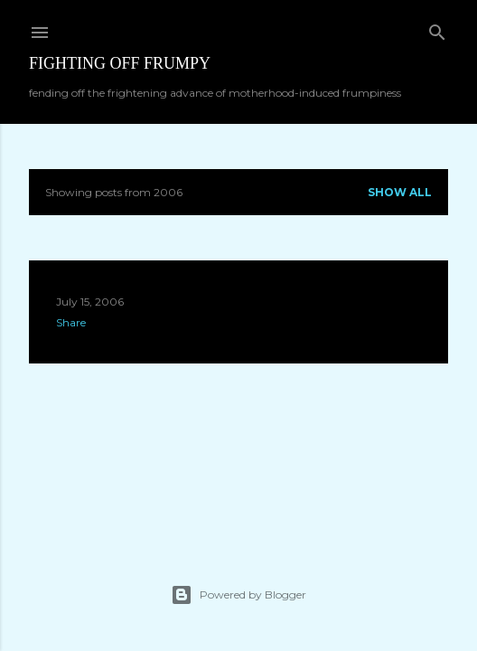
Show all (400, 192)
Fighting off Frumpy (119, 63)
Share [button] (71, 322)
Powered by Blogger (238, 595)
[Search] (437, 28)
